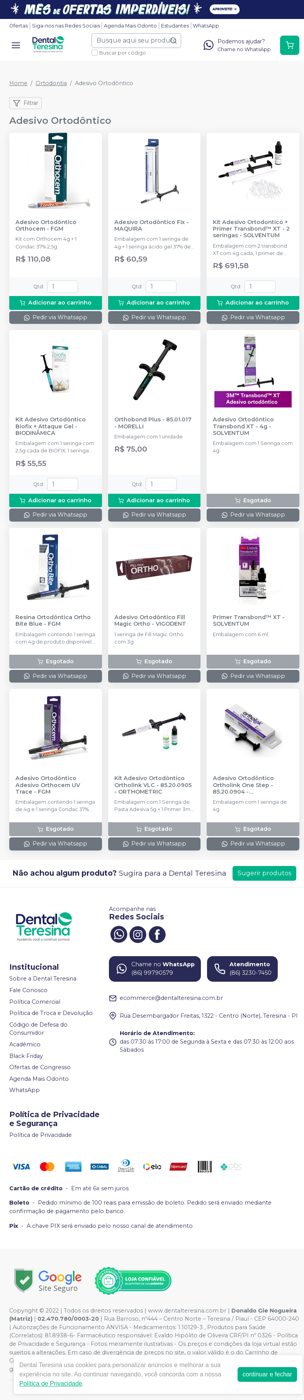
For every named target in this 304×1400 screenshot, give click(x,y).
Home (18, 83)
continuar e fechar (267, 1374)
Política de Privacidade (40, 1134)
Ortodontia (51, 83)
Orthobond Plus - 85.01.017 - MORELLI (153, 423)
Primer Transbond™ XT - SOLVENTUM (249, 620)
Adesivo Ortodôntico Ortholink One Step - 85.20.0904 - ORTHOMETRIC (243, 785)
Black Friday (26, 1056)
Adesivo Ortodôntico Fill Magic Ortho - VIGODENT (150, 620)
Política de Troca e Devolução (51, 1013)
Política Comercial (34, 1001)
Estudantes (175, 26)
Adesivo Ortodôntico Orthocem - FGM (45, 225)
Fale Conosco (28, 990)
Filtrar (25, 103)
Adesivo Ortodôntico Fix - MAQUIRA (151, 225)
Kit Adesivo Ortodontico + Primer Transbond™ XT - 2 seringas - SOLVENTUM (251, 229)
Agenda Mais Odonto (130, 26)
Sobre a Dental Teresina (42, 978)
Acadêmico (25, 1044)
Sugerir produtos (264, 873)
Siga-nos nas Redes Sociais (66, 26)
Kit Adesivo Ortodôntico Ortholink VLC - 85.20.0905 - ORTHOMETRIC (153, 785)
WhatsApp (206, 26)
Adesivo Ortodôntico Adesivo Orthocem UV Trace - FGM (47, 785)
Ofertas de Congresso (40, 1067)
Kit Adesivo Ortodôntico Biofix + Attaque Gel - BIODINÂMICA (50, 426)
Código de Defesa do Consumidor (38, 1029)
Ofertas (18, 26)
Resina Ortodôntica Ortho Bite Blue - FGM (53, 620)
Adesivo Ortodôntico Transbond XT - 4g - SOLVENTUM (243, 426)
